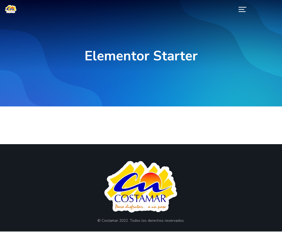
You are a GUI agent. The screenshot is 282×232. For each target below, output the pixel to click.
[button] (242, 9)
